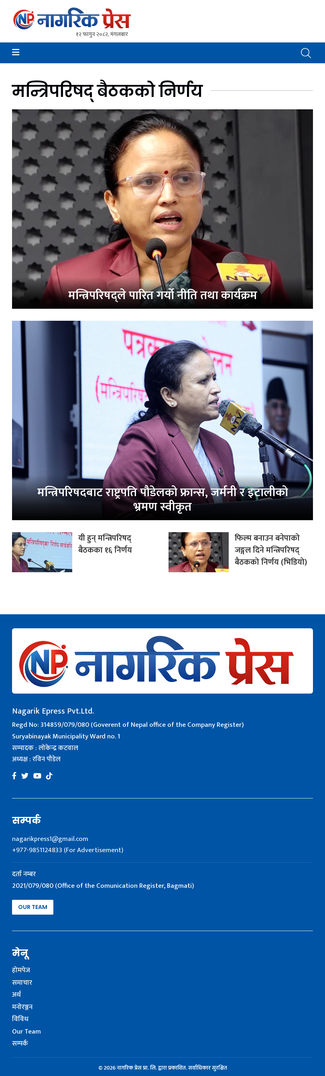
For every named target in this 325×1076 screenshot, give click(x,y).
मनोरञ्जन (22, 1007)
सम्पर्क (20, 1044)
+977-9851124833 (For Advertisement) (67, 850)
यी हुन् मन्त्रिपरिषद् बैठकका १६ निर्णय (105, 544)
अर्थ (16, 995)
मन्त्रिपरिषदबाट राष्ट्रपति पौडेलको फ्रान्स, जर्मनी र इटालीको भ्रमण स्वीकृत (162, 500)
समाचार (22, 983)
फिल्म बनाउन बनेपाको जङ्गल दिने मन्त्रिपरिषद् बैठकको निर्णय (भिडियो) (271, 550)
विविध (20, 1019)
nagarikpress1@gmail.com (50, 839)
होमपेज (21, 970)
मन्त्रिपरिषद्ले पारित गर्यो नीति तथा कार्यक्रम (162, 296)
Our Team (32, 907)
